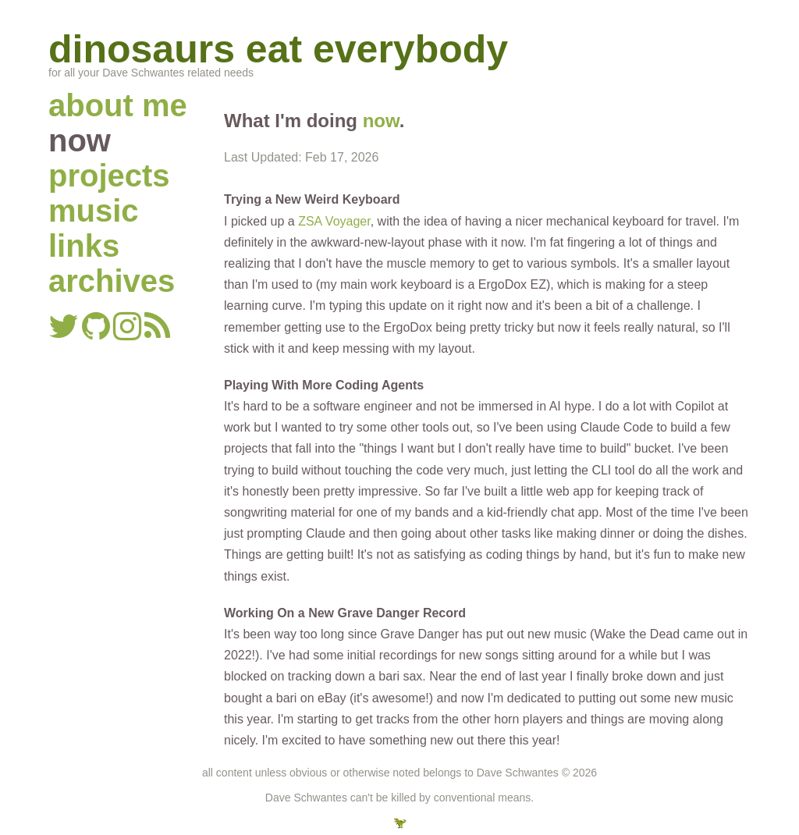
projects (109, 175)
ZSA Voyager (334, 221)
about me (117, 105)
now (381, 120)
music (93, 211)
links (83, 246)
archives (111, 281)
